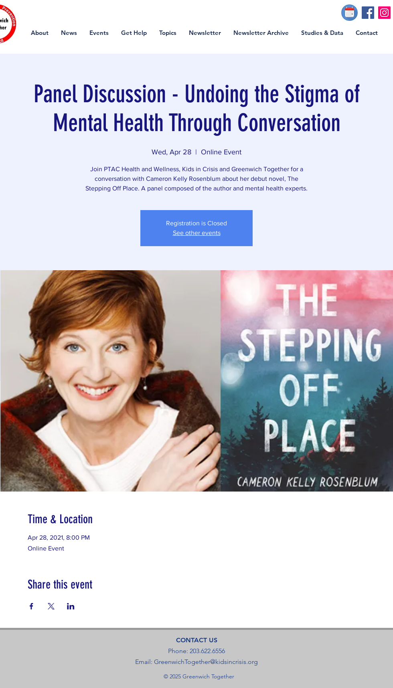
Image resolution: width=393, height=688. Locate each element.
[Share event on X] (51, 606)
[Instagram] (384, 12)
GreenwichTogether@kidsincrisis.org (206, 662)
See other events (197, 232)
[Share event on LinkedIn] (71, 606)
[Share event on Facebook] (31, 606)
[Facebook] (368, 12)
